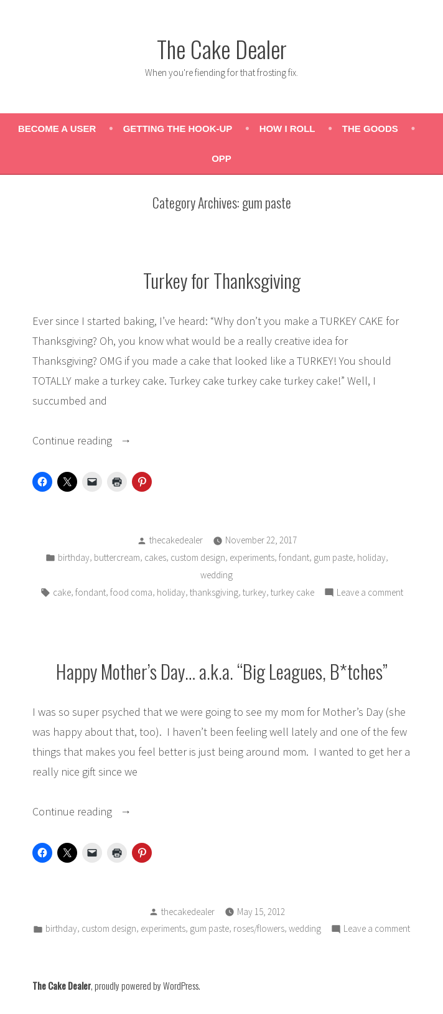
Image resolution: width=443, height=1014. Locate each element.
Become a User (57, 128)
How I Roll (287, 128)
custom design (197, 557)
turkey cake (292, 592)
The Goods (370, 128)
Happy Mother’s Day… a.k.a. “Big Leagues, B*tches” (222, 671)
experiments (252, 557)
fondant (294, 557)
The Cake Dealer (222, 48)
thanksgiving (214, 592)
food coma (131, 592)
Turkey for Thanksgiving (222, 280)
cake (62, 592)
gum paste (333, 557)
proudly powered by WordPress (146, 985)
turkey (254, 592)
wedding (216, 575)
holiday (371, 557)
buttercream (117, 557)
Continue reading (105, 441)
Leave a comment (370, 592)
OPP (221, 158)
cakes (155, 557)
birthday (74, 557)
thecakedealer (176, 540)
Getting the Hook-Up (178, 128)
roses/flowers (258, 928)
